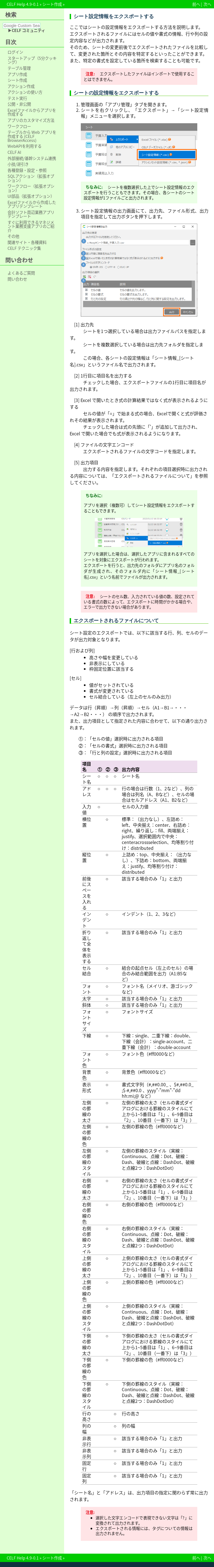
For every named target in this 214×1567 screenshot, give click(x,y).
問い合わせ (17, 279)
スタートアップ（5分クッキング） (32, 60)
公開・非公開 (19, 104)
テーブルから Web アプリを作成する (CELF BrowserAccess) (32, 136)
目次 (10, 42)
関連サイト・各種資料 (27, 242)
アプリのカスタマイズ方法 (31, 120)
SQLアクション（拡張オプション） (31, 178)
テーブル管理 (19, 68)
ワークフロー (19, 126)
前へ (196, 4)
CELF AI (14, 152)
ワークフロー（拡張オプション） (31, 188)
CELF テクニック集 (24, 248)
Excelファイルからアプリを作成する (32, 112)
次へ (207, 4)
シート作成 (52, 4)
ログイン (15, 52)
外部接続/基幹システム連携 (32, 158)
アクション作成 (21, 86)
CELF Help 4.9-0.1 (23, 4)
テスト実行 (17, 98)
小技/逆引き (18, 164)
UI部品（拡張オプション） (31, 196)
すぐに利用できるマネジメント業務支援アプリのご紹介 (31, 226)
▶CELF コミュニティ (26, 30)
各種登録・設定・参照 (27, 170)
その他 (13, 236)
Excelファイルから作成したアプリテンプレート (32, 204)
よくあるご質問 (21, 273)
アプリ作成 (17, 74)
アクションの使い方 (25, 92)
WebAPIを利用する (25, 146)
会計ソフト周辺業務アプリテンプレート (31, 214)
